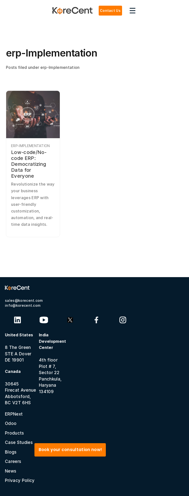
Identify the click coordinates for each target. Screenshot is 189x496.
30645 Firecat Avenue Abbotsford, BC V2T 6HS (20, 387)
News (10, 471)
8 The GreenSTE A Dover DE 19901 (19, 347)
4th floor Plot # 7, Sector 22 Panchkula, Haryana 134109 (52, 363)
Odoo (10, 423)
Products (14, 433)
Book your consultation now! (70, 450)
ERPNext (14, 414)
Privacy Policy (19, 480)
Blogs (11, 452)
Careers (13, 461)
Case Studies (19, 442)
